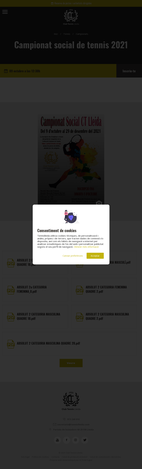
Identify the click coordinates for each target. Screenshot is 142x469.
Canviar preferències (73, 255)
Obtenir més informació (86, 246)
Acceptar (95, 255)
